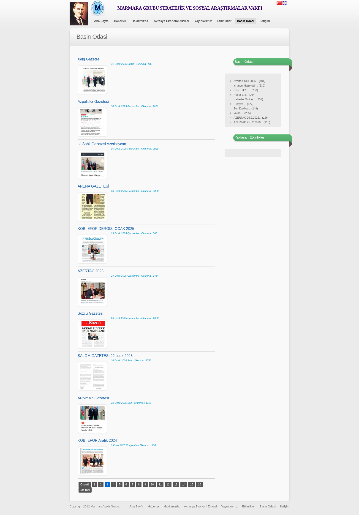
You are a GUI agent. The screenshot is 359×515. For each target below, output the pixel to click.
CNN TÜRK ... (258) (246, 90)
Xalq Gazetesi (89, 59)
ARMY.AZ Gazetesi (93, 398)
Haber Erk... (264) (244, 94)
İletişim (265, 21)
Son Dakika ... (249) (246, 108)
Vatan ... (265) (242, 113)
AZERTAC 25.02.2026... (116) (252, 122)
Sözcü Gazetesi (90, 313)
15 (191, 484)
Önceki (84, 484)
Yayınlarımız (203, 21)
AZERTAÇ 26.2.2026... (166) (251, 117)
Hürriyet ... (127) (243, 104)
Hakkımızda (140, 21)
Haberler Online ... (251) (248, 99)
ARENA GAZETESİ (93, 186)
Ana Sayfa (101, 21)
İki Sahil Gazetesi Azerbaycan (102, 144)
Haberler (120, 21)
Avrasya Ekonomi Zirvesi (171, 21)
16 (199, 484)
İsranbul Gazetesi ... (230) (249, 85)
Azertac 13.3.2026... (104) (249, 81)
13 (175, 484)
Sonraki (85, 489)
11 (160, 484)
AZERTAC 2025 (90, 271)
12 (167, 484)
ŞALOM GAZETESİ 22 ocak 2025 (105, 356)
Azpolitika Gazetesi (93, 102)
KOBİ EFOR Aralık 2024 (97, 440)
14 (183, 484)
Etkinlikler (224, 21)
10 (152, 484)
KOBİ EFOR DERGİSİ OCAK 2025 (106, 229)
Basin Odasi (245, 21)
